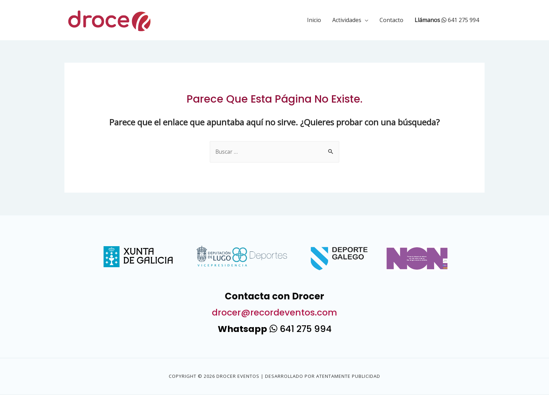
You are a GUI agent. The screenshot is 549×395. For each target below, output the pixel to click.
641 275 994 (447, 20)
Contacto (391, 20)
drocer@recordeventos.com (275, 312)
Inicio (314, 20)
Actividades (346, 20)
